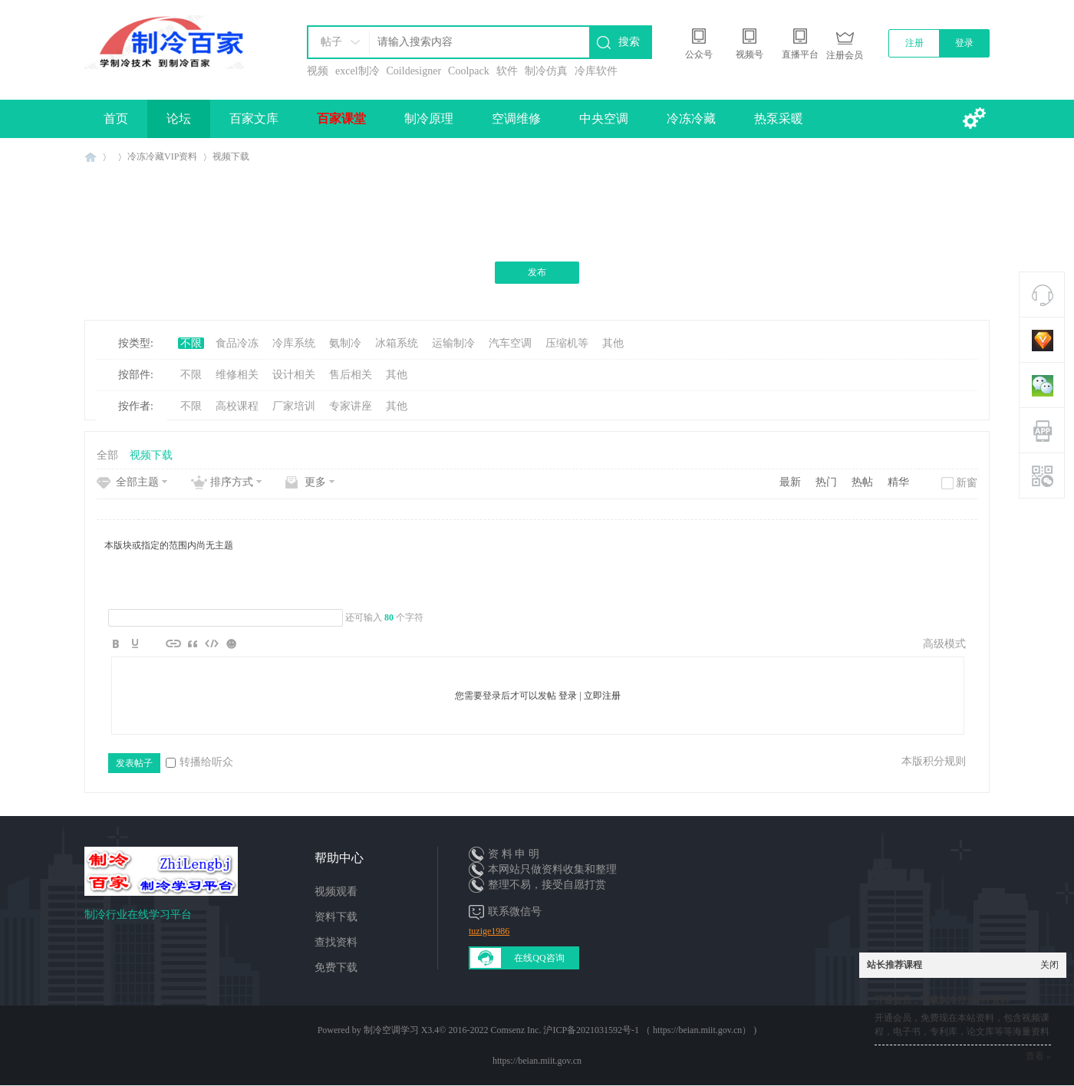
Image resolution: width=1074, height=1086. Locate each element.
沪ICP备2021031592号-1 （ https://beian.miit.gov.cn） (647, 1030)
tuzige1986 (489, 931)
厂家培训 (293, 406)
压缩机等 (566, 343)
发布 (537, 272)
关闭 (1049, 964)
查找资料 (336, 942)
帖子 (331, 42)
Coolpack (468, 71)
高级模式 (944, 644)
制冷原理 (428, 118)
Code (211, 643)
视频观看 (336, 891)
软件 (507, 71)
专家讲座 (350, 406)
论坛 (178, 118)
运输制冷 (453, 343)
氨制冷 (345, 343)
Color (135, 643)
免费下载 (336, 967)
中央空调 (603, 118)
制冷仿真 (546, 71)
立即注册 (602, 695)
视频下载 (230, 156)
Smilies (231, 643)
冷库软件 (596, 71)
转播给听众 (199, 762)
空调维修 (516, 118)
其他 (613, 343)
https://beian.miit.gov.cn (537, 1060)
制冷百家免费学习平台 (90, 157)
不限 (191, 343)
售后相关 (350, 374)
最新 (790, 482)
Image (154, 643)
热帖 (862, 482)
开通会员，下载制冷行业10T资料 (942, 1000)
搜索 (629, 42)
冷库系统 (293, 343)
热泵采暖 (778, 118)
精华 (898, 482)
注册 (914, 43)
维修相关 (237, 374)
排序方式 (231, 482)
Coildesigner (414, 71)
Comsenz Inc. (515, 1030)
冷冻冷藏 (691, 118)
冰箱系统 (396, 343)
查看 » (1038, 1056)
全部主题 (137, 482)
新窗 (966, 483)
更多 (315, 482)
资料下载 (336, 917)
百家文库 (253, 118)
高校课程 (237, 406)
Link (173, 643)
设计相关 (293, 374)
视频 (317, 71)
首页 (116, 118)
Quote (192, 643)
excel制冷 (357, 71)
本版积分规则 (933, 761)
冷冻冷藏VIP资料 (162, 156)
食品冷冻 (237, 343)
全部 (107, 455)
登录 (964, 43)
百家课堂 (341, 118)
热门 (826, 482)
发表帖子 (134, 763)
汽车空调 (510, 343)
